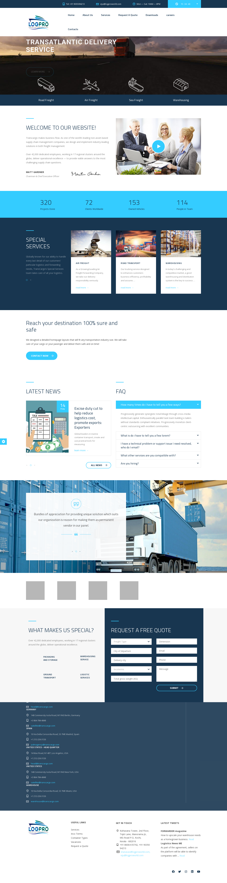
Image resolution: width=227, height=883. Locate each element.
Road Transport (175, 263)
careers (170, 15)
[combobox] (131, 647)
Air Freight (127, 263)
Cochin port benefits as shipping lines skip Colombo (89, 415)
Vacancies (76, 847)
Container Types (79, 843)
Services (105, 15)
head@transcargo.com (42, 712)
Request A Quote (127, 15)
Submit (176, 693)
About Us (88, 15)
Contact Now (42, 355)
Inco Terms (77, 839)
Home (71, 15)
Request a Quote (79, 851)
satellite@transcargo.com (43, 731)
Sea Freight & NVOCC (88, 263)
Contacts (73, 29)
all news (99, 465)
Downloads (152, 15)
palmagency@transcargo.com (45, 750)
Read (191, 844)
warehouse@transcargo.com (45, 807)
